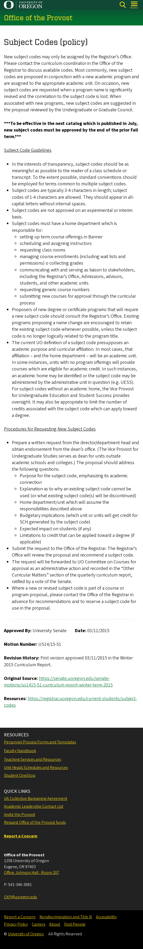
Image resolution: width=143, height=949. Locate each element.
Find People (74, 924)
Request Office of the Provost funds (35, 822)
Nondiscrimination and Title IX (65, 917)
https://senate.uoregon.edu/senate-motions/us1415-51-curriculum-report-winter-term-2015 (58, 681)
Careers (38, 924)
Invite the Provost (19, 814)
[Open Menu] (134, 4)
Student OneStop (19, 775)
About (54, 924)
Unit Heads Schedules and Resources (36, 767)
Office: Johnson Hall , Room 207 (31, 872)
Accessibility (106, 917)
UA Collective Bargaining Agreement (35, 798)
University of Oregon (26, 934)
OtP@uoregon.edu (20, 897)
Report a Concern (19, 917)
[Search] (122, 5)
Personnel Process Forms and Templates (40, 742)
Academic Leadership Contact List (33, 806)
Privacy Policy (16, 924)
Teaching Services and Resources (32, 759)
